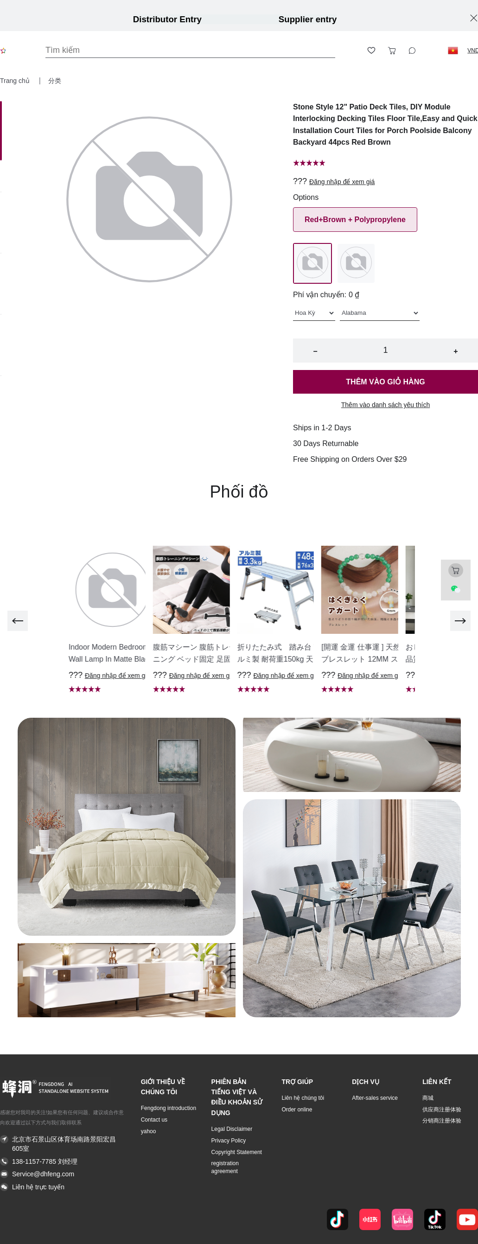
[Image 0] (1, 130)
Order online (296, 1109)
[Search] (190, 50)
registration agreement (225, 1167)
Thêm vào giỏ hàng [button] (385, 382)
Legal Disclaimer (232, 1129)
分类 (54, 80)
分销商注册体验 (441, 1120)
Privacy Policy (228, 1140)
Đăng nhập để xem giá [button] (342, 181)
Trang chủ (16, 80)
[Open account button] (351, 50)
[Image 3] (1, 315)
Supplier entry (308, 19)
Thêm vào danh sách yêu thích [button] (385, 404)
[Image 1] (1, 193)
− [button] (315, 351)
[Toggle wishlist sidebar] (371, 50)
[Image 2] (1, 254)
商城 (427, 1098)
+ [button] (455, 351)
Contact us (154, 1119)
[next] (460, 621)
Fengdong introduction (168, 1108)
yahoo (148, 1131)
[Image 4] (1, 376)
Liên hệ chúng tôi (302, 1098)
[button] (453, 50)
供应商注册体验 (441, 1109)
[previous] (17, 621)
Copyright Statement (236, 1152)
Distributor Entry (167, 19)
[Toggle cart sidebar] (391, 50)
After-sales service (375, 1098)
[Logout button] (432, 50)
